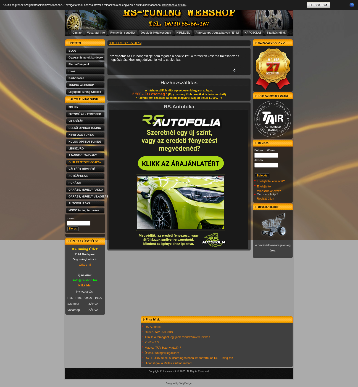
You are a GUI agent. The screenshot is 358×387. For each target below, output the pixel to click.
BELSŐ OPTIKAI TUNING (84, 128)
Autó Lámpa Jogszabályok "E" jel (217, 32)
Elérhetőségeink (79, 64)
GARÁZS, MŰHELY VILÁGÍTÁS (86, 196)
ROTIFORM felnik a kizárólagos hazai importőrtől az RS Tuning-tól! (189, 358)
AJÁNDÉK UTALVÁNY (82, 155)
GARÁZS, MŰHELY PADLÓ (85, 189)
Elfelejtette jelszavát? (271, 181)
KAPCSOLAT (253, 32)
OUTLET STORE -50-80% (84, 162)
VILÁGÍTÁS (75, 121)
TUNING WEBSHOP (81, 85)
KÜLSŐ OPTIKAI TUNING (84, 141)
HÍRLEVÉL (183, 32)
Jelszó (258, 160)
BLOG (72, 50)
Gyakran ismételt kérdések (85, 57)
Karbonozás (76, 78)
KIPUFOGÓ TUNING (81, 134)
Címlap (77, 32)
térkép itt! (85, 264)
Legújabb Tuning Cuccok (84, 91)
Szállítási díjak (276, 32)
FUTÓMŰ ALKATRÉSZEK (84, 114)
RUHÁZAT (75, 182)
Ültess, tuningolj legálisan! (162, 353)
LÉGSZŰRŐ (76, 148)
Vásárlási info (96, 32)
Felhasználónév (264, 150)
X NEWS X (152, 342)
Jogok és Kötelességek (156, 32)
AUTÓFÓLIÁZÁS (79, 203)
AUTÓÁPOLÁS (78, 176)
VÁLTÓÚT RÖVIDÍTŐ (81, 169)
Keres (70, 218)
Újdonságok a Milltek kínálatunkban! (168, 363)
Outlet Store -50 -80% (159, 332)
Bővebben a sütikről (174, 5)
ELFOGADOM (318, 5)
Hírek (71, 71)
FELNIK (73, 107)
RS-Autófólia (153, 326)
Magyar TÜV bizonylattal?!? (163, 347)
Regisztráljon (265, 198)
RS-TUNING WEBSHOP (179, 12)
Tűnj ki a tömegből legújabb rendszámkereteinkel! (177, 337)
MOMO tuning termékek (83, 210)
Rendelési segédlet (122, 32)
